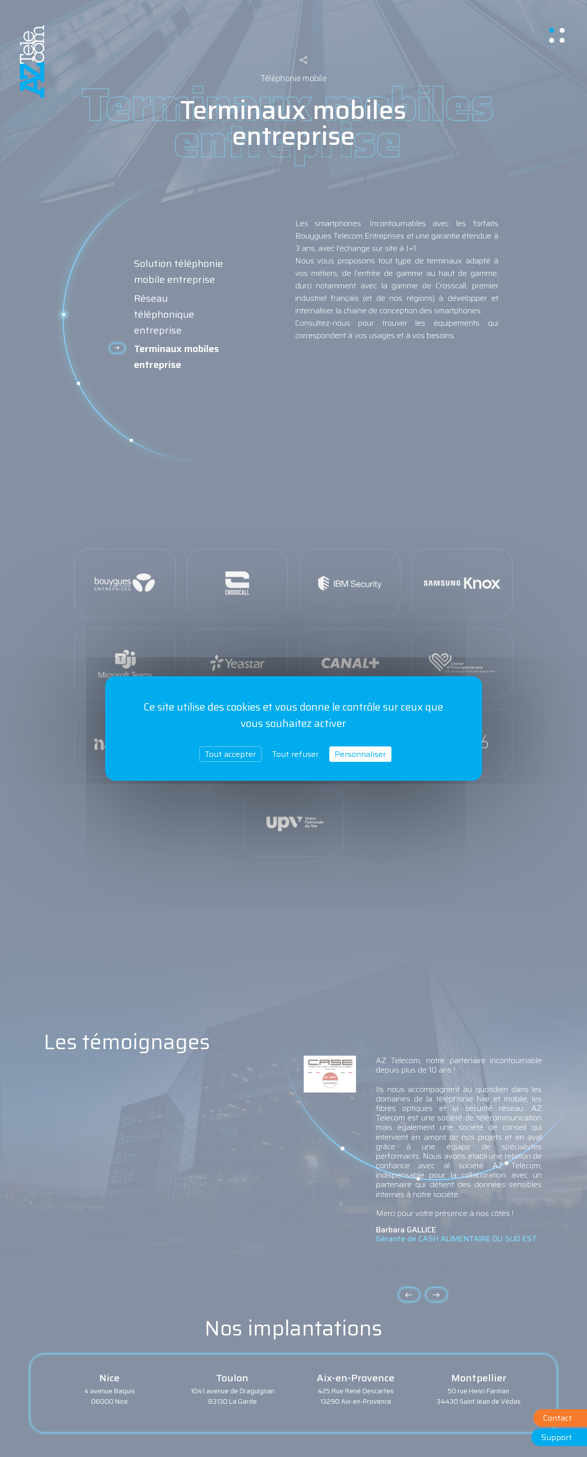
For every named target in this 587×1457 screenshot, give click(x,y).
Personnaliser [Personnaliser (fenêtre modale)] (360, 754)
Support (556, 1437)
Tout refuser (295, 754)
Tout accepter (230, 754)
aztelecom (32, 62)
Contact (557, 1418)
